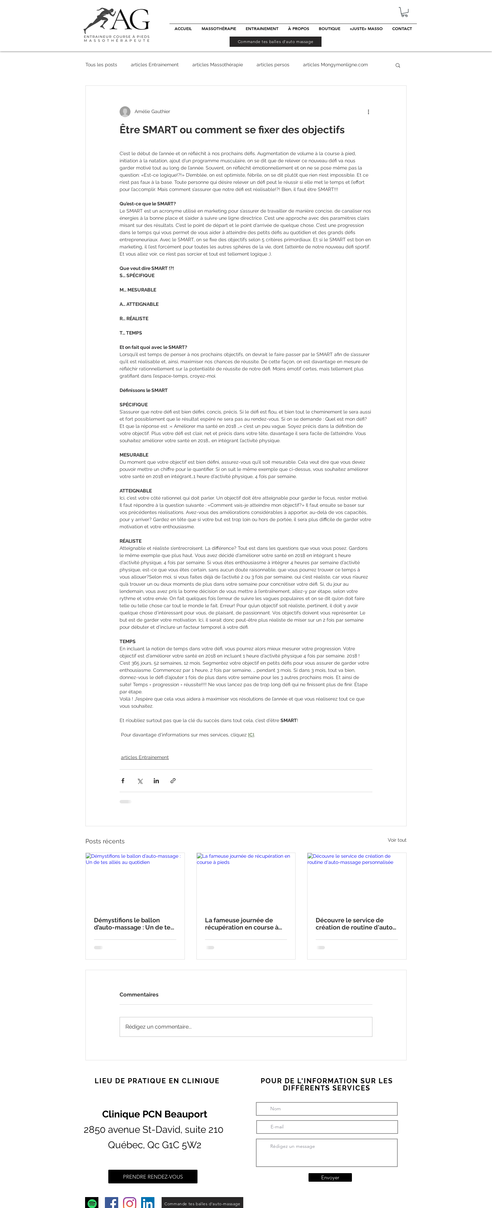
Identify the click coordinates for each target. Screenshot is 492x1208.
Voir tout (397, 840)
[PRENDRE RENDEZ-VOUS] (152, 1176)
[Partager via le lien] (173, 780)
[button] (404, 12)
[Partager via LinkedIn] (156, 780)
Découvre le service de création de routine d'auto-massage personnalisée (355, 924)
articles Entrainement (155, 64)
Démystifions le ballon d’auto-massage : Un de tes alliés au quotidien (134, 924)
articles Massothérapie (217, 64)
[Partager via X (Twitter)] (139, 780)
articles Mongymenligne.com (335, 64)
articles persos (273, 64)
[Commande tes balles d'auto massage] (276, 42)
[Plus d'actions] (368, 112)
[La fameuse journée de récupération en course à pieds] (246, 880)
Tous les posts (101, 64)
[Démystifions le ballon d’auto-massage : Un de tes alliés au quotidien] (135, 880)
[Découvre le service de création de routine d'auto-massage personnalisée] (357, 880)
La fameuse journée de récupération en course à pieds (241, 924)
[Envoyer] (330, 1177)
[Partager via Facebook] (123, 780)
